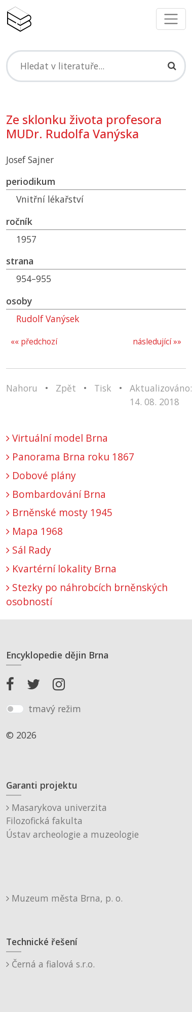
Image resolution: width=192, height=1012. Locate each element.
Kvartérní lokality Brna (61, 568)
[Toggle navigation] (171, 19)
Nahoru (21, 388)
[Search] (96, 66)
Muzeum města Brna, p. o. (64, 898)
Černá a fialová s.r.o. (50, 964)
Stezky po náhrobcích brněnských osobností (87, 594)
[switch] (15, 709)
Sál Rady (28, 550)
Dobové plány (41, 475)
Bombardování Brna (56, 494)
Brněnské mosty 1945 (59, 512)
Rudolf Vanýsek (48, 319)
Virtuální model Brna (57, 438)
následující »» (157, 341)
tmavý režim (54, 709)
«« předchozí (34, 341)
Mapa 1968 (34, 531)
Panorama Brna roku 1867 (70, 456)
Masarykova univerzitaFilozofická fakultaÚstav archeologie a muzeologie (72, 820)
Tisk (102, 388)
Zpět (66, 388)
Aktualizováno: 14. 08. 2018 (161, 394)
